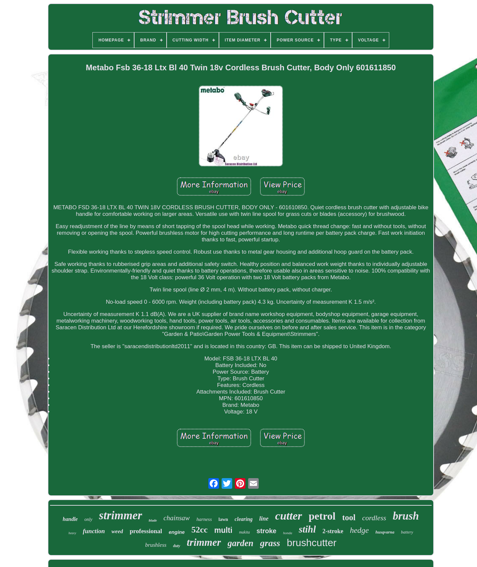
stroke (266, 531)
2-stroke (332, 531)
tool (348, 517)
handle (70, 519)
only (88, 519)
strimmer (120, 515)
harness (204, 519)
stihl (307, 529)
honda (287, 533)
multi (223, 530)
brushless (155, 545)
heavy (72, 533)
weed (117, 531)
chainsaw (177, 518)
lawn (223, 519)
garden (240, 543)
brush (406, 516)
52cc (199, 530)
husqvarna (384, 532)
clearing (243, 519)
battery (407, 532)
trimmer (204, 542)
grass (270, 543)
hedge (359, 530)
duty (176, 545)
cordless (374, 518)
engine (177, 532)
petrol (322, 516)
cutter (288, 516)
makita (244, 532)
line (264, 518)
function (94, 531)
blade (153, 520)
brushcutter (312, 542)
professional (146, 531)
